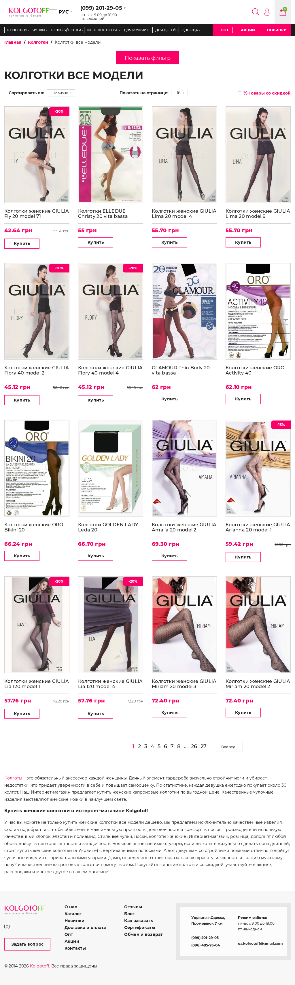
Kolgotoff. (40, 966)
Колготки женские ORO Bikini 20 (33, 527)
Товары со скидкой (267, 93)
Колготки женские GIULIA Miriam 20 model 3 (184, 684)
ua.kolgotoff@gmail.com (260, 943)
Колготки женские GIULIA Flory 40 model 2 (36, 370)
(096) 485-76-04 (205, 945)
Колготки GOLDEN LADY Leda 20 (108, 527)
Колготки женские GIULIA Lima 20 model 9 (258, 214)
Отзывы (133, 906)
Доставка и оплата (85, 927)
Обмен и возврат (143, 934)
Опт (225, 30)
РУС (63, 12)
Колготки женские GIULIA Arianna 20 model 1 (258, 527)
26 (194, 746)
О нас (71, 906)
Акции (248, 30)
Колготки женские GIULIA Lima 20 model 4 (184, 214)
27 (204, 746)
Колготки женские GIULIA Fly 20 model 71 (36, 214)
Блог (129, 913)
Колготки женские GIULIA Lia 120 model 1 (36, 684)
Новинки (277, 30)
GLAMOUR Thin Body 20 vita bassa (181, 370)
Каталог (73, 913)
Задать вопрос (27, 944)
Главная (12, 42)
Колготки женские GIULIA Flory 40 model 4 (110, 370)
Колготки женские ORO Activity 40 (255, 370)
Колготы (13, 778)
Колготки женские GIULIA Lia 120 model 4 (110, 684)
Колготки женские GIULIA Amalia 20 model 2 (184, 527)
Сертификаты (139, 927)
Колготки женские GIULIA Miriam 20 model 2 (258, 684)
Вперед (228, 747)
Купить (22, 243)
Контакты (75, 948)
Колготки (38, 42)
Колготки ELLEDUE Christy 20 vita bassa (103, 214)
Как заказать (138, 920)
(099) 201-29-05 (205, 938)
